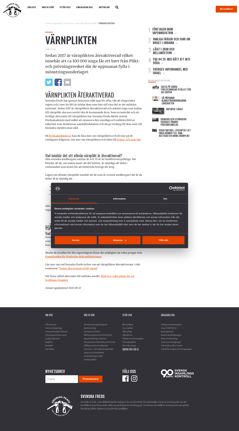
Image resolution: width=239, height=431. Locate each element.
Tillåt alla (163, 240)
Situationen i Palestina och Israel (99, 342)
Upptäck (58, 23)
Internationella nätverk (56, 331)
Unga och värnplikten (94, 352)
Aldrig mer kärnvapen (171, 324)
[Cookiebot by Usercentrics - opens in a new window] (171, 188)
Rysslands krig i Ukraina (95, 338)
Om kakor (49, 349)
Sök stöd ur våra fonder (172, 345)
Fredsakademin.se (60, 135)
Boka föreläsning (169, 338)
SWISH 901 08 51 (130, 349)
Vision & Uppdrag (53, 328)
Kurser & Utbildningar (171, 335)
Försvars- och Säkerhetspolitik (80, 23)
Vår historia (50, 324)
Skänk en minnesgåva (132, 338)
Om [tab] (165, 198)
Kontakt (49, 345)
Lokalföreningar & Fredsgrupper (176, 349)
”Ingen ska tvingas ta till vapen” (78, 268)
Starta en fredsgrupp (171, 342)
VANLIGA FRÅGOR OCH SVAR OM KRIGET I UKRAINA (171, 41)
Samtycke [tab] (73, 198)
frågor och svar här (129, 139)
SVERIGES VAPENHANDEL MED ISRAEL (170, 71)
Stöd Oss (65, 7)
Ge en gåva (127, 328)
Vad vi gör (48, 7)
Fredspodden (90, 359)
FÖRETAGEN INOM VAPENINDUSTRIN (162, 31)
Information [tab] (119, 198)
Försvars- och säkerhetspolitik (98, 349)
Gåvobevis (127, 335)
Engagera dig (84, 7)
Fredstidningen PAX (93, 356)
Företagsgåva (129, 342)
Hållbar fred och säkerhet (96, 345)
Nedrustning (90, 328)
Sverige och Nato (92, 331)
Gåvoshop (127, 331)
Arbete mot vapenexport (95, 324)
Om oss (31, 7)
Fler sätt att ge (129, 345)
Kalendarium (167, 331)
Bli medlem (127, 324)
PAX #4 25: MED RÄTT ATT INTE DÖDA (171, 61)
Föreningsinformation (56, 335)
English (48, 342)
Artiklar (104, 7)
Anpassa (119, 240)
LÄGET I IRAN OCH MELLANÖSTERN (163, 51)
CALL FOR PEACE (169, 328)
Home (48, 23)
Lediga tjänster (52, 338)
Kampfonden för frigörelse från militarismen (73, 256)
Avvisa (75, 240)
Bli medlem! (226, 9)
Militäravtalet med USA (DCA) (98, 335)
